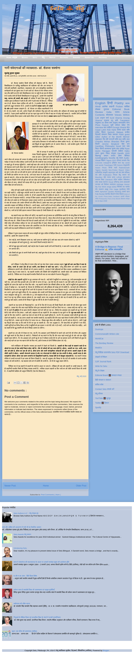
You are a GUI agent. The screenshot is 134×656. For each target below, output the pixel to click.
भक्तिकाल (126, 180)
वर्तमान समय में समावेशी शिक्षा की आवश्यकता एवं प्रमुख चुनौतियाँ (34, 590)
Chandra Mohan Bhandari (107, 141)
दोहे (105, 177)
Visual (110, 182)
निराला (115, 175)
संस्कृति (105, 172)
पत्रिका (127, 196)
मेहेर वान (126, 144)
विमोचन (106, 184)
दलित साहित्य (118, 180)
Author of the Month (112, 137)
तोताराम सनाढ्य (125, 199)
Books (25, 57)
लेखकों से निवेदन (101, 357)
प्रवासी (114, 151)
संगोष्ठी (105, 201)
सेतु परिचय (99, 393)
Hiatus (52, 57)
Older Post (81, 485)
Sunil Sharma (116, 118)
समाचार (115, 134)
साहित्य (120, 151)
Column (120, 165)
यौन (96, 189)
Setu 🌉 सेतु (67, 8)
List (97, 117)
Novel (118, 146)
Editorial (116, 109)
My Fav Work (100, 187)
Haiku (127, 151)
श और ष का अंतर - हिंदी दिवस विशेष (25, 576)
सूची (111, 125)
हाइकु (106, 189)
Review (99, 112)
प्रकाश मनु (108, 120)
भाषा (128, 146)
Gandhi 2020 (123, 153)
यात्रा (121, 158)
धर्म (102, 184)
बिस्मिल (127, 156)
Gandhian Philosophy (105, 146)
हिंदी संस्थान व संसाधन (103, 380)
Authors (64, 57)
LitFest (119, 177)
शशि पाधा (118, 139)
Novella (112, 158)
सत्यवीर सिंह (126, 160)
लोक (96, 182)
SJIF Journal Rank (103, 361)
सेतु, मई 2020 (81, 376)
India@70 (107, 163)
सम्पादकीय (122, 123)
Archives (103, 57)
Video (127, 170)
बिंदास (103, 132)
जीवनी (102, 148)
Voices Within (122, 115)
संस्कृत (113, 153)
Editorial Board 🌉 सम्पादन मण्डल (108, 375)
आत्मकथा (107, 148)
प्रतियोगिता (98, 172)
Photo (104, 168)
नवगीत (127, 187)
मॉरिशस (127, 172)
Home (46, 485)
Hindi (97, 106)
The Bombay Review (104, 343)
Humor (127, 184)
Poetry (119, 103)
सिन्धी (110, 168)
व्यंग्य (128, 123)
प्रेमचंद (119, 160)
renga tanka (111, 187)
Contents (100, 115)
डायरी (124, 192)
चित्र (97, 148)
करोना (113, 156)
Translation (125, 120)
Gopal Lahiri (100, 130)
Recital (102, 194)
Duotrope (99, 329)
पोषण (120, 156)
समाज (97, 192)
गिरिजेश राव (121, 187)
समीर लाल (126, 139)
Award (97, 168)
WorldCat (99, 338)
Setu (35, 57)
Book (127, 109)
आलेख (104, 106)
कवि (116, 120)
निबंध (110, 134)
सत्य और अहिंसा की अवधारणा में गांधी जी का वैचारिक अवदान (21, 527)
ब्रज (128, 192)
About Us (89, 57)
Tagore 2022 (111, 160)
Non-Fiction (112, 170)
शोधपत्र (109, 115)
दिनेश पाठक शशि (123, 130)
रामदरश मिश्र (99, 180)
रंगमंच (117, 194)
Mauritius (98, 177)
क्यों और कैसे (120, 172)
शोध (128, 127)
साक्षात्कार (98, 139)
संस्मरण (104, 134)
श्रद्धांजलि (126, 165)
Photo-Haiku (108, 196)
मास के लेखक (99, 201)
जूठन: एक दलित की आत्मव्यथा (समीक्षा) (24, 631)
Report (121, 170)
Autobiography (101, 158)
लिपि (128, 189)
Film (111, 189)
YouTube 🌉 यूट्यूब (103, 398)
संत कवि (98, 175)
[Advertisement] (112, 81)
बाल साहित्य (108, 127)
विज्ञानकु (98, 156)
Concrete (98, 163)
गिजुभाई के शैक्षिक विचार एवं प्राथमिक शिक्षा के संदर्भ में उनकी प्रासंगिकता (37, 617)
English (100, 103)
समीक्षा (127, 106)
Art (103, 123)
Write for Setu (101, 366)
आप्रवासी (127, 182)
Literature (109, 180)
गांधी (114, 165)
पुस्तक (106, 109)
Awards (76, 57)
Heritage (120, 184)
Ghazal (123, 127)
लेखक (97, 109)
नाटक (109, 177)
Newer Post (10, 485)
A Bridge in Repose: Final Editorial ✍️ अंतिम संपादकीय (109, 248)
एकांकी (122, 196)
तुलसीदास (122, 189)
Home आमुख (11, 57)
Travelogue (108, 165)
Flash (121, 134)
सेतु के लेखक (99, 371)
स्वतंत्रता (113, 184)
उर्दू (117, 158)
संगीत (96, 199)
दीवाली (113, 194)
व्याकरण (101, 189)
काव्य (127, 103)
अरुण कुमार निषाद (102, 153)
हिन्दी (110, 103)
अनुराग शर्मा (104, 118)
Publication (107, 175)
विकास (121, 194)
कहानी (111, 106)
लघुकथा (98, 123)
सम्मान (106, 156)
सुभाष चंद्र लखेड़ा (118, 148)
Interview (99, 127)
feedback (116, 196)
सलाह (100, 182)
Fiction (119, 106)
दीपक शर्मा (108, 123)
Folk (97, 194)
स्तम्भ (117, 112)
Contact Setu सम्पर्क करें (104, 389)
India (108, 112)
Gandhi (104, 170)
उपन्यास (97, 184)
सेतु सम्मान (122, 175)
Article (126, 112)
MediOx (98, 348)
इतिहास (114, 163)
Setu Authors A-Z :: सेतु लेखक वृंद (26, 513)
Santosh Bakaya (115, 132)
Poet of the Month (114, 199)
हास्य (113, 177)
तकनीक (107, 194)
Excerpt (116, 127)
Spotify (98, 407)
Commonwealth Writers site (107, 334)
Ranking (118, 192)
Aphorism (103, 192)
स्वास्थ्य (105, 182)
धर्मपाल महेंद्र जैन (122, 125)
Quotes (111, 192)
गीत (104, 139)
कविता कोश (99, 384)
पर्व (129, 175)
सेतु (43, 57)
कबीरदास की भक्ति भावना (22, 604)
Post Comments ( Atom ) (51, 495)
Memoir (126, 137)
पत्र (123, 146)
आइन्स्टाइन (111, 172)
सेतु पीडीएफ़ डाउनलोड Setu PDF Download (112, 352)
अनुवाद (115, 123)
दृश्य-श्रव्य (126, 177)
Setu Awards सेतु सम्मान (22, 534)
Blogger (106, 650)
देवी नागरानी (110, 139)
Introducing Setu (20, 548)
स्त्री (115, 168)
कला (119, 163)
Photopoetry (103, 199)
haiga (116, 189)
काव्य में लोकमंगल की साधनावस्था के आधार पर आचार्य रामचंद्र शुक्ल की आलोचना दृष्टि (41, 562)
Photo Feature (102, 125)
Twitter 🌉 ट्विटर (102, 403)
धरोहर (97, 132)
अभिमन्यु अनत (118, 182)
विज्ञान (103, 160)
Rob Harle (111, 130)
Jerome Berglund (110, 144)
